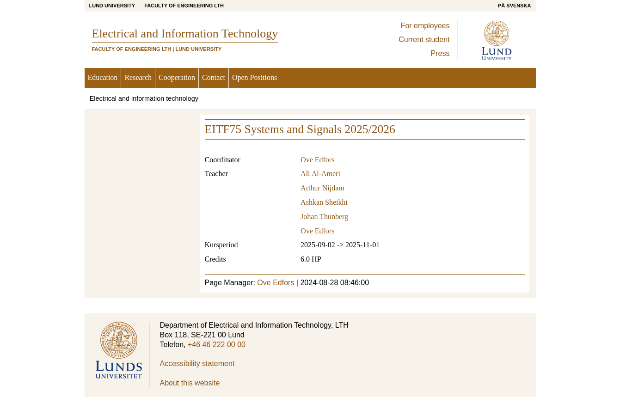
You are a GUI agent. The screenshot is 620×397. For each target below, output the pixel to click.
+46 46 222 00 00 (217, 344)
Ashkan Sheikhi (324, 202)
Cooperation (177, 77)
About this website (190, 383)
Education (103, 77)
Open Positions (254, 77)
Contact (213, 77)
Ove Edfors (317, 160)
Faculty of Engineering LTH (184, 5)
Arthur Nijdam (322, 188)
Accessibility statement (197, 363)
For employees (425, 26)
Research (138, 77)
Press (440, 53)
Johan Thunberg (324, 216)
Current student (424, 39)
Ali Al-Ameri (320, 173)
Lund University (112, 5)
